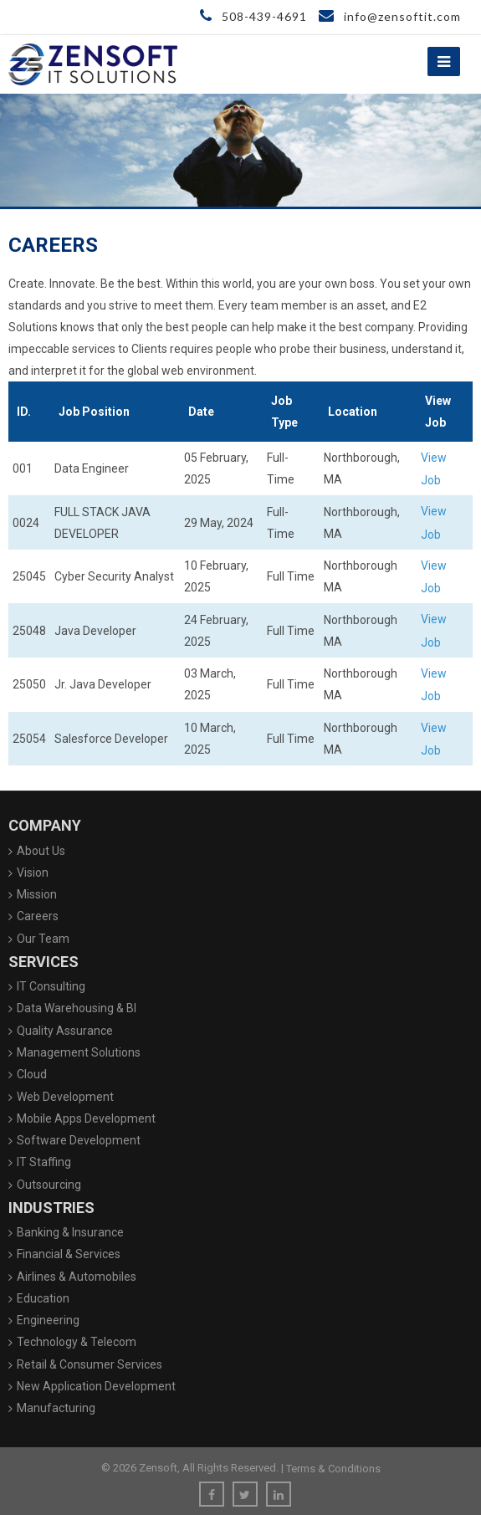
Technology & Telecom (76, 1342)
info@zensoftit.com (390, 16)
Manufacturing (56, 1408)
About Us (41, 850)
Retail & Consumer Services (89, 1364)
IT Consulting (51, 986)
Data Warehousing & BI (76, 1008)
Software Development (79, 1140)
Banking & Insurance (70, 1232)
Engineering (48, 1320)
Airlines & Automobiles (76, 1276)
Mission (37, 894)
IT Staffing (44, 1162)
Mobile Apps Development (86, 1118)
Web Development (65, 1096)
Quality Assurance (65, 1030)
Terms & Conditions (333, 1468)
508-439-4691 (253, 16)
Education (43, 1298)
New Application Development (96, 1386)
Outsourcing (49, 1184)
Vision (33, 872)
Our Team (43, 938)
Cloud (32, 1074)
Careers (38, 916)
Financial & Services (68, 1254)
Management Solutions (79, 1052)
